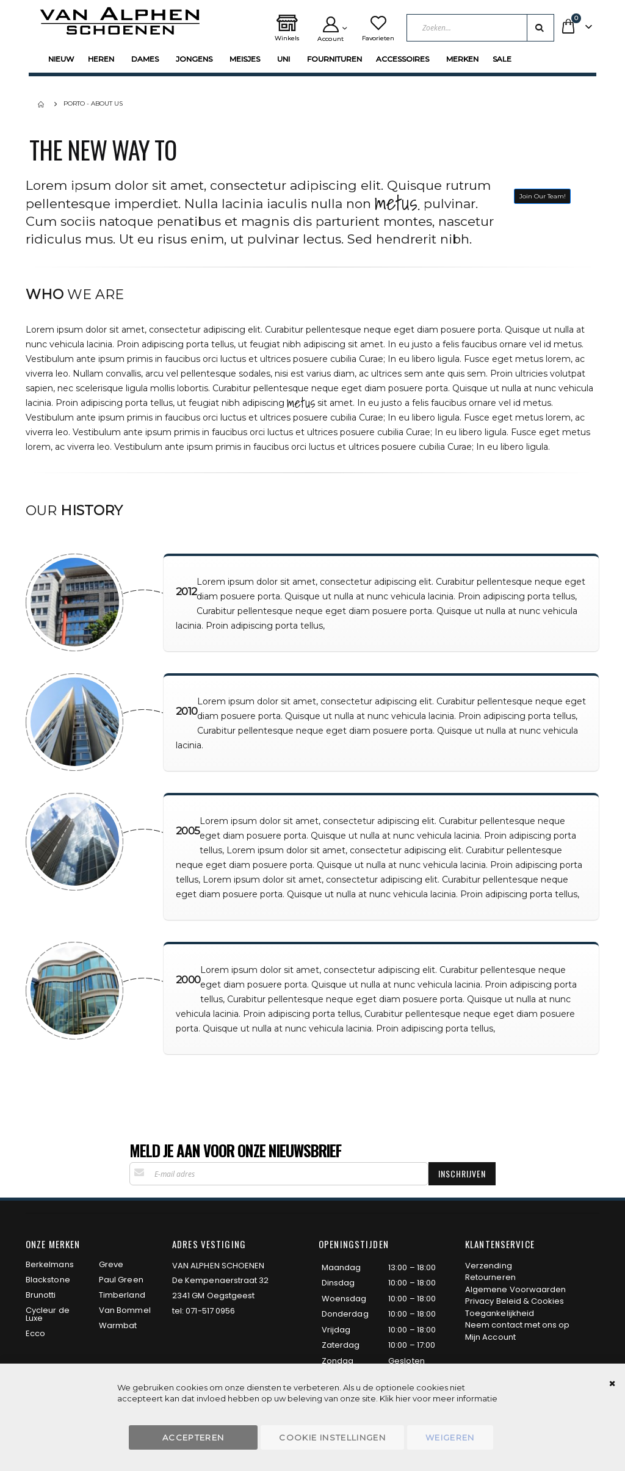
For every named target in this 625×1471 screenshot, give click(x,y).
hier (403, 1398)
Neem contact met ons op (517, 1325)
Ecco (35, 1333)
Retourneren (490, 1277)
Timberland (122, 1295)
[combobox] (480, 28)
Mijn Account (490, 1337)
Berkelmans (50, 1264)
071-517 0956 (210, 1311)
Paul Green (121, 1279)
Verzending (488, 1265)
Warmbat (118, 1325)
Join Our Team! (542, 196)
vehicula (66, 344)
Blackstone (48, 1279)
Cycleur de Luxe (48, 1314)
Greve (111, 1264)
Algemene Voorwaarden (515, 1289)
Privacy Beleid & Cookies (515, 1301)
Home (42, 104)
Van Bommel (125, 1310)
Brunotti (41, 1295)
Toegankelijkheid (499, 1313)
